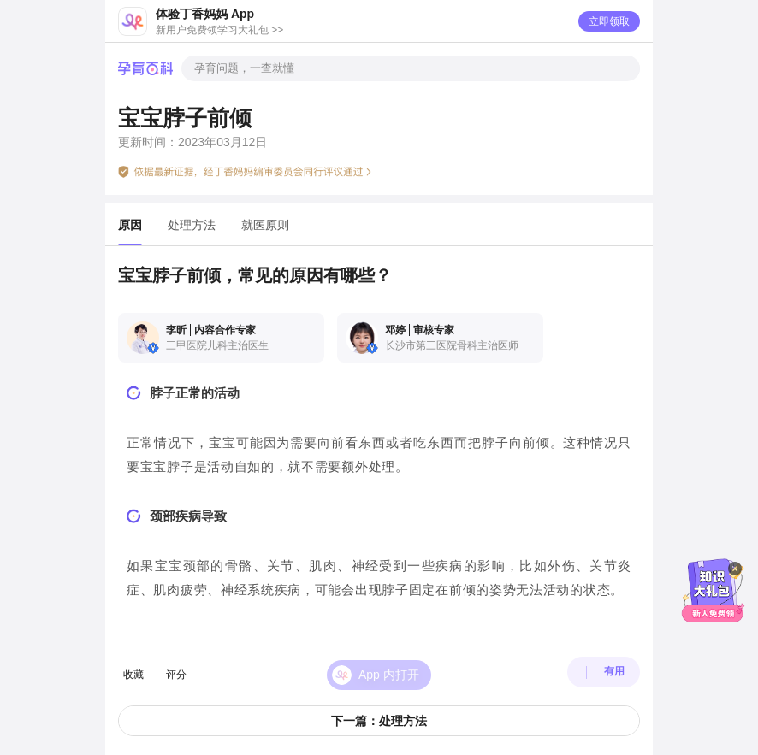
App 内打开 (388, 665)
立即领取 (609, 21)
